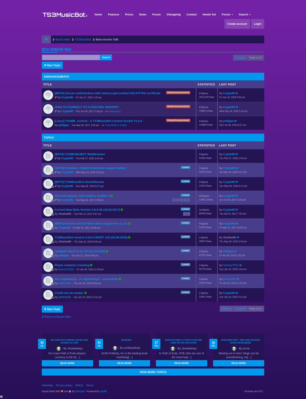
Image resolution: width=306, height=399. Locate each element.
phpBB (103, 391)
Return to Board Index (56, 316)
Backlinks (126, 340)
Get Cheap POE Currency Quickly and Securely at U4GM (69, 341)
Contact (192, 14)
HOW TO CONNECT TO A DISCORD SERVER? (87, 107)
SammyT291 (66, 269)
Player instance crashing (72, 265)
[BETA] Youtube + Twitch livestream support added (90, 168)
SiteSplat (80, 391)
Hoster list (209, 14)
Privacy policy (64, 385)
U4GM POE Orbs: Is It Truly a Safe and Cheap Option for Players (183, 341)
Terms (89, 385)
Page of (256, 57)
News (142, 14)
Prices (129, 14)
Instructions (115, 111)
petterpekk (64, 283)
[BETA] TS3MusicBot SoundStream (79, 181)
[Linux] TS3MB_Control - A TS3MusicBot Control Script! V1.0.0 (98, 121)
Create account (237, 23)
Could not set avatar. (69, 292)
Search (245, 14)
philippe (63, 125)
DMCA (79, 385)
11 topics (240, 57)
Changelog (173, 14)
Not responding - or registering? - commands (86, 279)
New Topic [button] (52, 65)
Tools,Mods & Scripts (116, 125)
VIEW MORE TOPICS (153, 372)
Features (113, 14)
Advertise (47, 385)
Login (257, 23)
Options (226, 308)
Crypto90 (67, 97)
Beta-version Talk (56, 49)
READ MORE (67, 363)
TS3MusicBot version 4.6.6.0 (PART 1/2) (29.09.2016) (91, 237)
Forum (156, 14)
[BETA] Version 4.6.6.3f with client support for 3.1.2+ (91, 223)
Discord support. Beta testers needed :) (82, 195)
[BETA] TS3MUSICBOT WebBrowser (80, 154)
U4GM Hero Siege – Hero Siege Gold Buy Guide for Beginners (240, 341)
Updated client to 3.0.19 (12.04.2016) (80, 251)
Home (98, 14)
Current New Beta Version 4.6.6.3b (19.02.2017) (87, 209)
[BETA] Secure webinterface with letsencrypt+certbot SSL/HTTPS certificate (108, 93)
